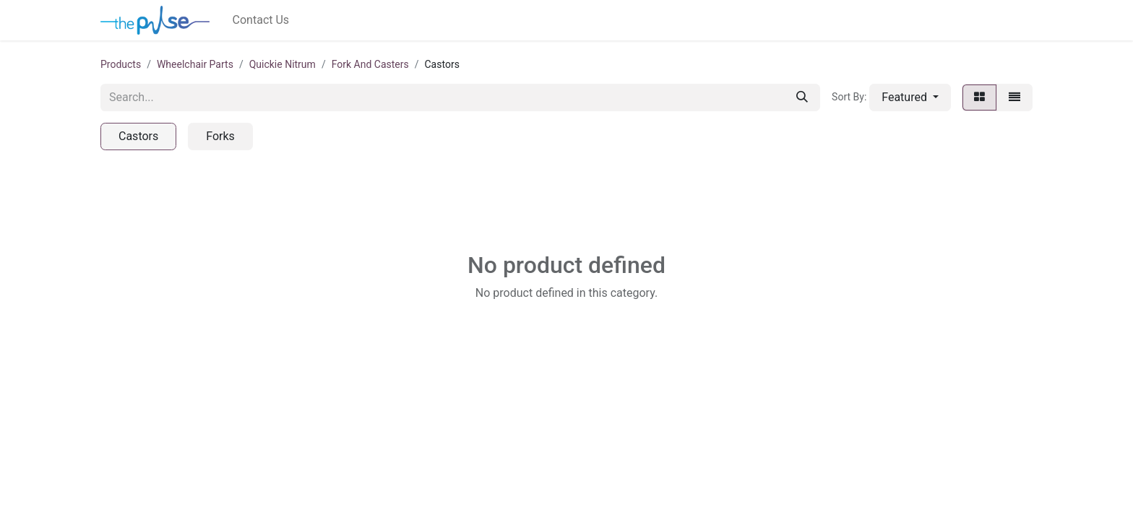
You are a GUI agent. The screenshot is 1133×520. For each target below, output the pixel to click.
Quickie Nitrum (282, 64)
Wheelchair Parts (195, 64)
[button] (910, 97)
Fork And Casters (370, 64)
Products (120, 64)
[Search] (802, 97)
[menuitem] (261, 20)
